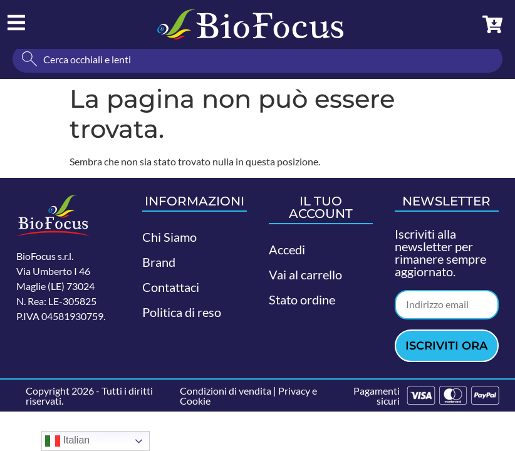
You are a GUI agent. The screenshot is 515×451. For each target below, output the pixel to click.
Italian (67, 440)
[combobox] (257, 62)
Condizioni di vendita (225, 394)
